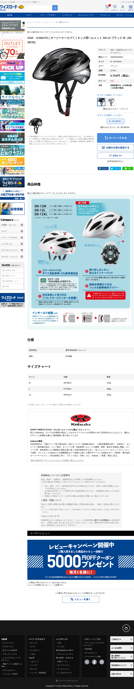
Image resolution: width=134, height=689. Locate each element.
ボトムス (33, 669)
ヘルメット (34, 661)
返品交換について (12, 281)
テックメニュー (63, 669)
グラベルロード (9, 670)
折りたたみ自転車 (10, 650)
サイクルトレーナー (86, 15)
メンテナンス (67, 15)
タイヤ (32, 646)
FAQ (7, 286)
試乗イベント (62, 661)
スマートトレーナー (65, 654)
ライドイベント (63, 665)
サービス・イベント (124, 15)
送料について (10, 276)
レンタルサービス (64, 673)
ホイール (33, 643)
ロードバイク (8, 643)
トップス (33, 665)
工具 (59, 643)
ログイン (50, 585)
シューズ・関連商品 (38, 673)
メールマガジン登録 (93, 656)
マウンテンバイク (10, 654)
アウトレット (105, 15)
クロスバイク (8, 646)
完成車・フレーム (9, 225)
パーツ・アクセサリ (48, 15)
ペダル (32, 654)
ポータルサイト (91, 653)
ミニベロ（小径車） (11, 674)
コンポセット (35, 650)
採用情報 (88, 649)
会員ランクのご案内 (93, 639)
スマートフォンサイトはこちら (68, 680)
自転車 (9, 15)
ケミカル (61, 646)
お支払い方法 (10, 270)
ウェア (28, 15)
